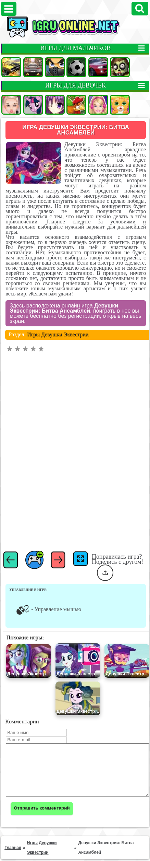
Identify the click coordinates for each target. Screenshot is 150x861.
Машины (11, 67)
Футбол (76, 67)
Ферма (76, 105)
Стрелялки (55, 67)
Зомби (120, 67)
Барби (98, 105)
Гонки (33, 67)
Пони (33, 105)
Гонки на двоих (98, 67)
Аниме (55, 105)
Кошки (120, 105)
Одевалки (11, 105)
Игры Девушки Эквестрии (57, 303)
